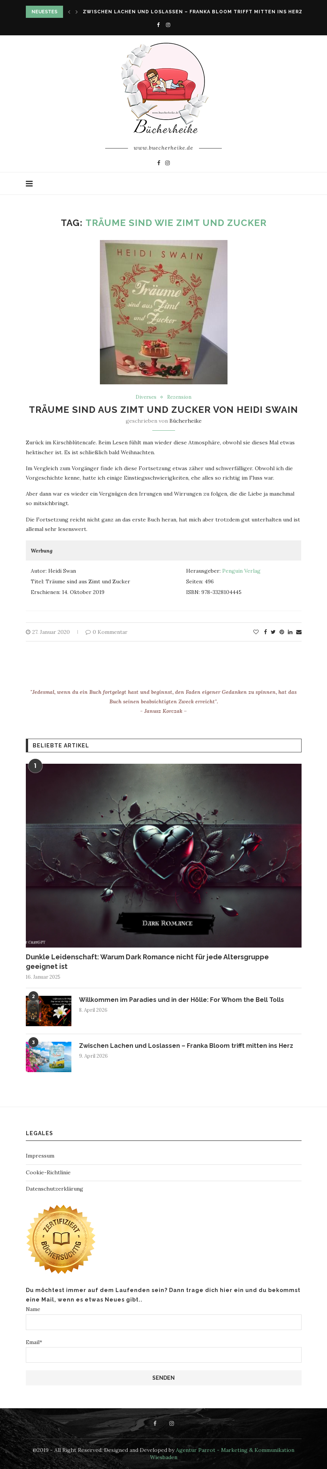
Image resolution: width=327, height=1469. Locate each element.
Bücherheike (185, 420)
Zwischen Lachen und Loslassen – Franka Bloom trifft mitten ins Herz (193, 11)
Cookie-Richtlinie (48, 1172)
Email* (164, 1351)
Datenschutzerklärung (54, 1188)
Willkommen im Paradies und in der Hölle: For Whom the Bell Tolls (181, 999)
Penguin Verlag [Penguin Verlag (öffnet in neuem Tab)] (241, 570)
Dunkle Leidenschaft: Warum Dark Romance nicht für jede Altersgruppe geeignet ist (147, 961)
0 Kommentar (106, 632)
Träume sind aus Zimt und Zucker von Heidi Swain (163, 409)
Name (164, 1318)
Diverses (146, 397)
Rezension (179, 397)
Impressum (40, 1155)
